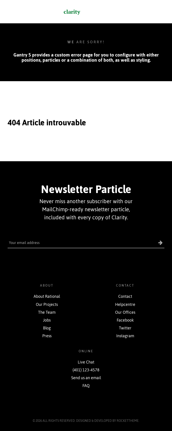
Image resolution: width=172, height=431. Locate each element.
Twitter (125, 328)
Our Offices (125, 312)
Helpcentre (125, 304)
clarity (72, 11)
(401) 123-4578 (86, 370)
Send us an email (86, 378)
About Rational (47, 296)
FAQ (86, 385)
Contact (125, 296)
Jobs (47, 320)
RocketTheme (128, 420)
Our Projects (47, 304)
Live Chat (86, 362)
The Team (47, 312)
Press (47, 336)
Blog (47, 328)
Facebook (125, 320)
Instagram (125, 336)
